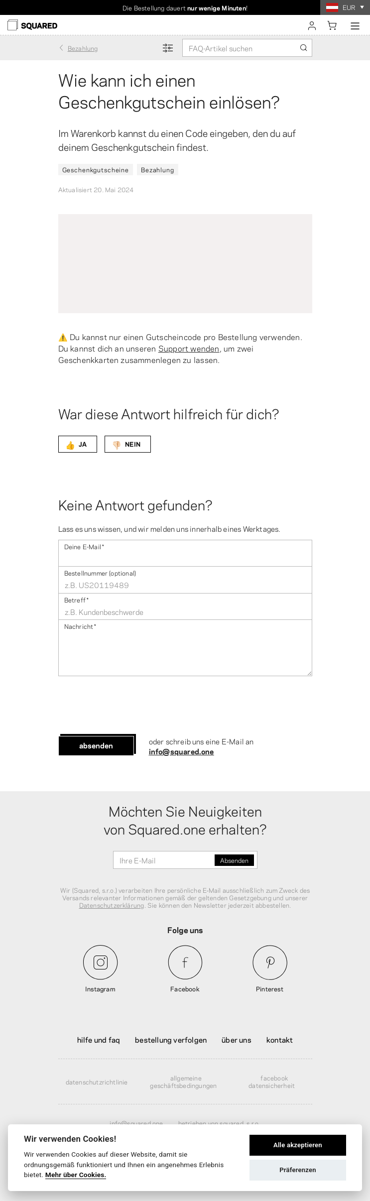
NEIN (126, 444)
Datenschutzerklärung (111, 904)
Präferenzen (297, 1170)
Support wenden (189, 348)
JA (76, 444)
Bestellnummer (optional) (100, 572)
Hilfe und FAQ (99, 1039)
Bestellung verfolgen (171, 1039)
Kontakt (279, 1039)
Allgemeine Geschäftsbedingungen (183, 1081)
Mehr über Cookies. (76, 1175)
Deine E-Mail (84, 546)
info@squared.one (181, 750)
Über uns (236, 1039)
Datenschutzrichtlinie (97, 1081)
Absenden (96, 744)
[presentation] (134, 706)
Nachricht (80, 625)
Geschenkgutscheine (95, 169)
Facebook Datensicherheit (271, 1081)
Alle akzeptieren (297, 1145)
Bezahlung (157, 169)
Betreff (76, 599)
